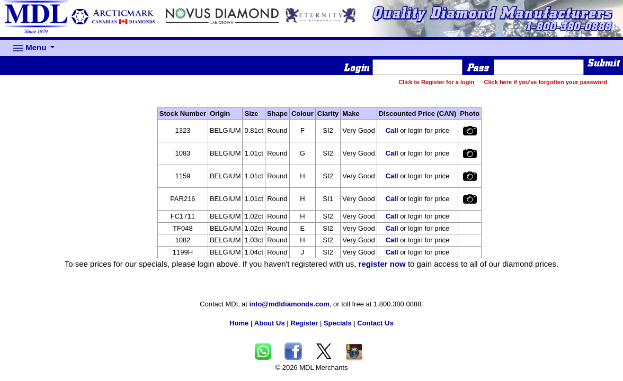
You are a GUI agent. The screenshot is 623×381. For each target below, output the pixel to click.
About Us (269, 323)
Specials (338, 323)
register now (382, 263)
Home (238, 323)
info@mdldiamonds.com (290, 304)
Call (392, 130)
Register (304, 323)
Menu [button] (31, 48)
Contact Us (375, 323)
